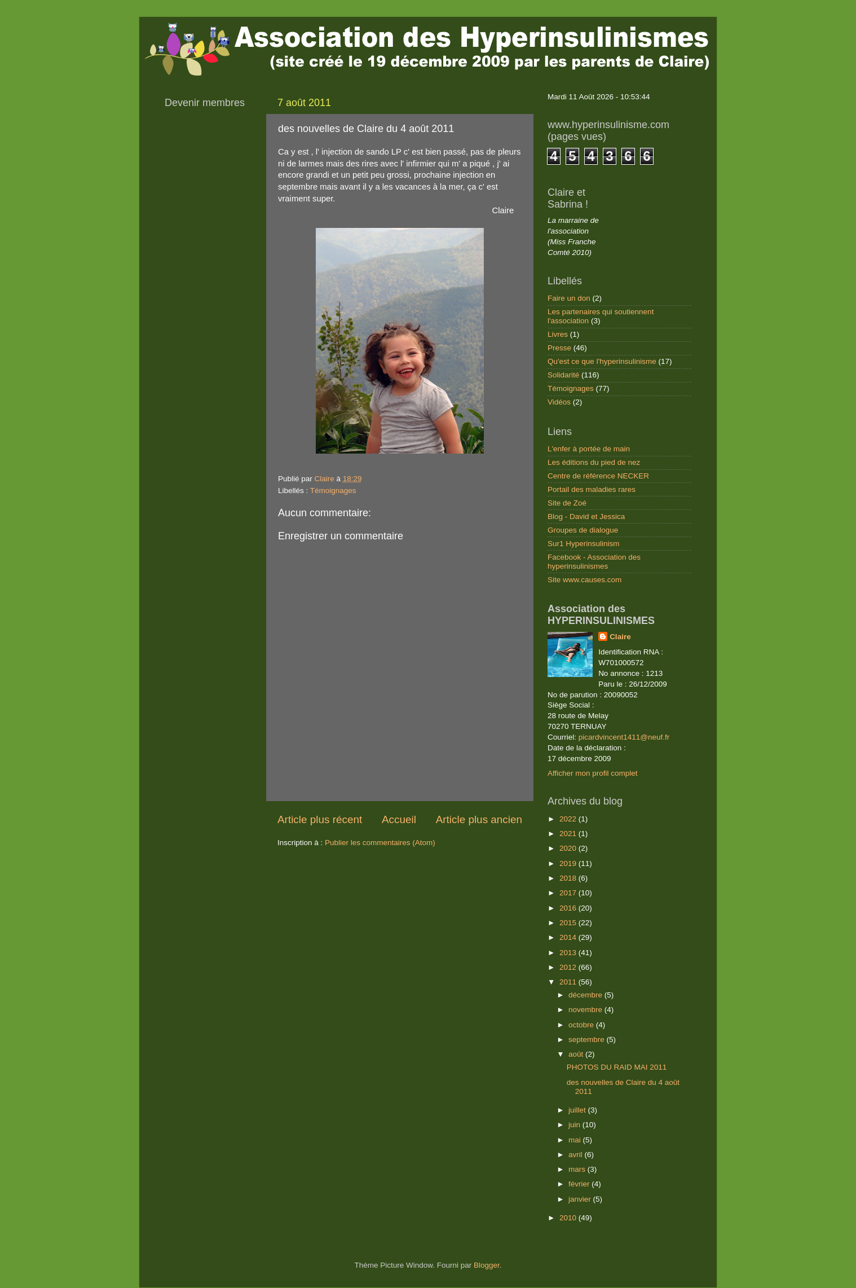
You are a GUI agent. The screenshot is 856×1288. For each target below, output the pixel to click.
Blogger (487, 1265)
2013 (569, 952)
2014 (569, 937)
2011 (569, 982)
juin (575, 1124)
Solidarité (563, 375)
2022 (569, 819)
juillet (578, 1110)
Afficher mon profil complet (593, 773)
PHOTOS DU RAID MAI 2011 (617, 1067)
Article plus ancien (479, 819)
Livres (558, 334)
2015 (569, 922)
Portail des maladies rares (592, 489)
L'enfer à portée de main (589, 449)
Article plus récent (319, 819)
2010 (569, 1218)
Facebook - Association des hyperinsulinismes (594, 561)
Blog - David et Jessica (586, 516)
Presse (559, 348)
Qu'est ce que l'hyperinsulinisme (602, 361)
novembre (586, 1009)
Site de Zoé (567, 503)
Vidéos (559, 402)
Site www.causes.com (584, 579)
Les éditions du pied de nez (594, 462)
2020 (569, 848)
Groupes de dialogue (583, 530)
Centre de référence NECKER (598, 476)
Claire (620, 636)
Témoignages (333, 490)
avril (576, 1154)
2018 (569, 878)
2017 (569, 893)
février (580, 1184)
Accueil (399, 819)
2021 (569, 833)
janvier (580, 1199)
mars (578, 1169)
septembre (587, 1039)
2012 (569, 967)
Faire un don (569, 298)
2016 (569, 908)
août (576, 1054)
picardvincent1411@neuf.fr (624, 737)
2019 (569, 863)
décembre (586, 995)
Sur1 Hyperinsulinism (584, 543)
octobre (582, 1025)
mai (575, 1140)
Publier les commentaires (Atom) (380, 842)
